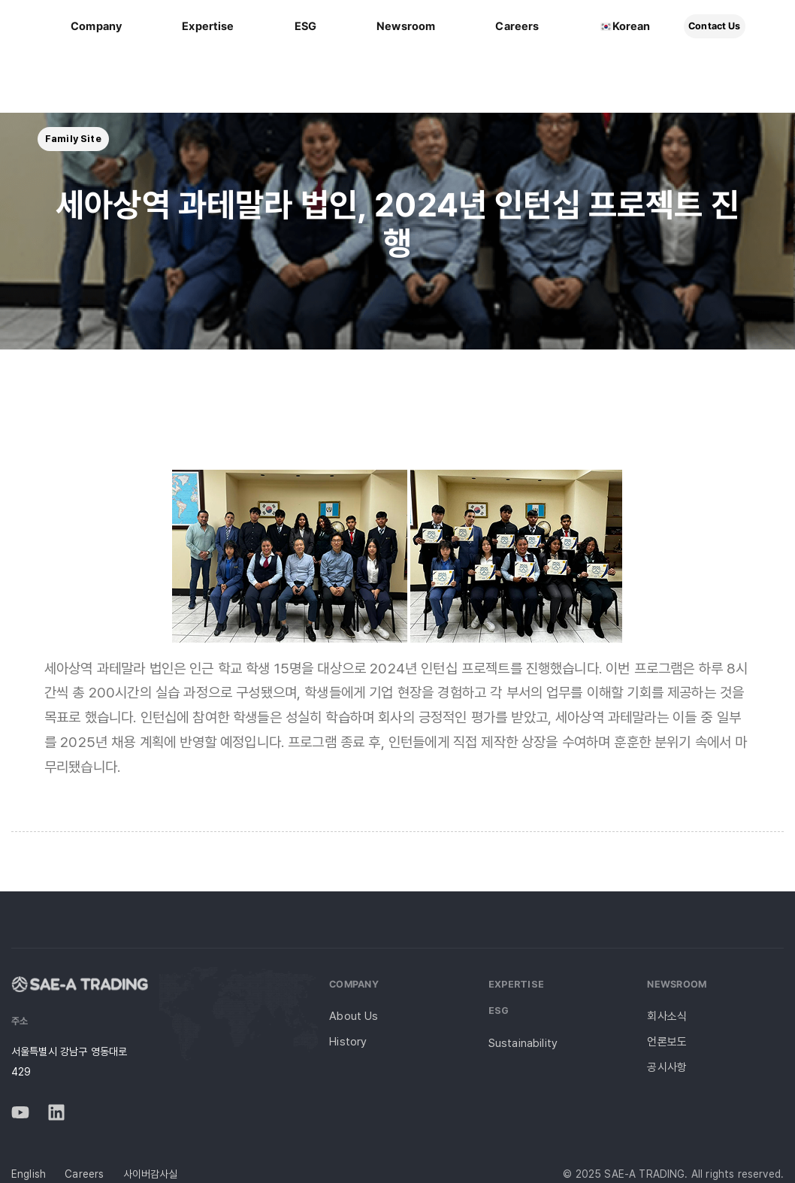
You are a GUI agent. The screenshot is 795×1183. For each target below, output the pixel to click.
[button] (73, 139)
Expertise (516, 984)
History (348, 1041)
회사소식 (667, 1016)
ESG (498, 1010)
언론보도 (667, 1041)
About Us (353, 1016)
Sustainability (523, 1043)
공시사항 (667, 1067)
